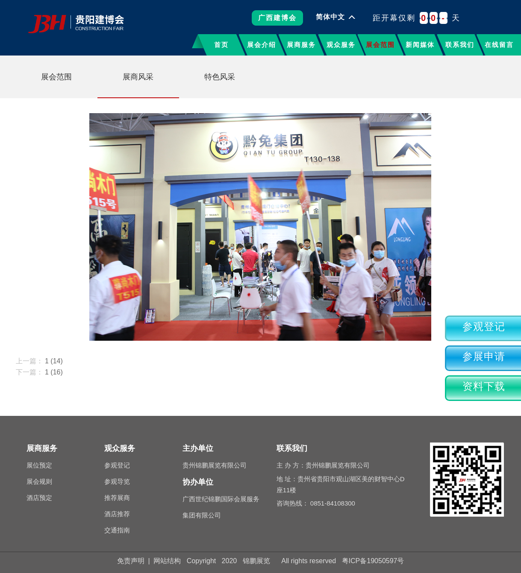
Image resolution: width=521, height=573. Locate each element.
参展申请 (483, 356)
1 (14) (54, 361)
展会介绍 (261, 44)
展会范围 (380, 44)
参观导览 (117, 481)
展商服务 (301, 44)
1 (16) (54, 372)
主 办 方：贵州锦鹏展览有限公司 (323, 465)
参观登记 (483, 326)
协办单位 (197, 482)
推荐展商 (117, 497)
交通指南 (117, 530)
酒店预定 (39, 497)
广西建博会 (277, 20)
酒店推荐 (117, 513)
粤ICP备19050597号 (373, 560)
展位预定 (39, 465)
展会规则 (39, 481)
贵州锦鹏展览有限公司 (214, 465)
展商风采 (138, 77)
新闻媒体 (420, 44)
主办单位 (197, 448)
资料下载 (483, 386)
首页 (221, 44)
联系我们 (459, 44)
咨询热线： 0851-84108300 (316, 503)
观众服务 (341, 44)
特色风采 (219, 77)
